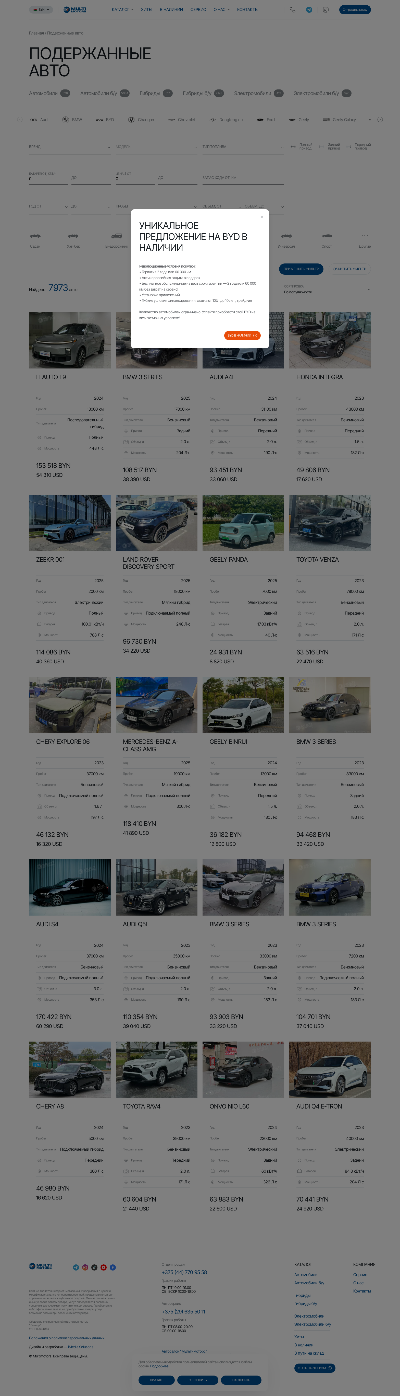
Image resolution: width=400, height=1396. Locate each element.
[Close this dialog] (262, 218)
